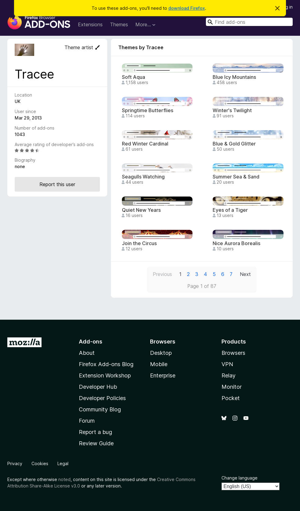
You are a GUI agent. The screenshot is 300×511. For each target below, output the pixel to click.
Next (245, 274)
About (87, 353)
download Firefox (186, 8)
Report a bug (95, 432)
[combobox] (249, 22)
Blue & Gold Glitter (234, 144)
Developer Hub (98, 387)
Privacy (14, 463)
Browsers (233, 353)
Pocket (230, 398)
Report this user (57, 184)
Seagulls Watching (143, 177)
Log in (286, 6)
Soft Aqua (133, 77)
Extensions (90, 24)
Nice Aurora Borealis (236, 243)
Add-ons (90, 341)
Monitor (231, 387)
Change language (239, 477)
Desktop (161, 353)
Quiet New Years (141, 210)
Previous (162, 274)
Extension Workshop (105, 375)
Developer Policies (102, 398)
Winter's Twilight (232, 110)
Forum (87, 420)
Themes (119, 24)
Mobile (158, 364)
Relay (228, 375)
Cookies (39, 463)
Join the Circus (139, 243)
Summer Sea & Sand (236, 177)
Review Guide (96, 443)
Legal (62, 463)
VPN (227, 364)
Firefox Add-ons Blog (106, 364)
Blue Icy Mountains (234, 77)
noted (64, 479)
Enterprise (162, 375)
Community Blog (100, 409)
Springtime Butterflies (147, 110)
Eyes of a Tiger (230, 210)
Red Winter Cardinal (145, 144)
